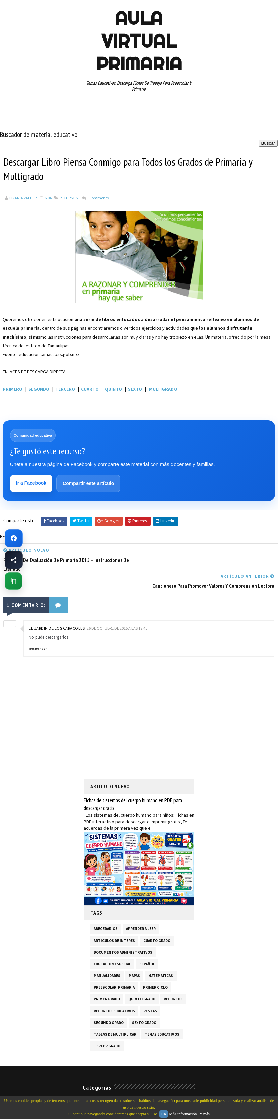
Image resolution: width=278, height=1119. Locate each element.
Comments (98, 197)
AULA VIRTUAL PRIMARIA (139, 41)
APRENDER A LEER (141, 911)
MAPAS (134, 958)
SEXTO (135, 389)
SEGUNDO (38, 389)
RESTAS (150, 993)
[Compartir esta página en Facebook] (14, 560)
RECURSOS (69, 197)
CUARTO (90, 389)
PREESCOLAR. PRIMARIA (114, 970)
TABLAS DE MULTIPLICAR (115, 1017)
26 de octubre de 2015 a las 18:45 (117, 611)
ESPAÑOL (147, 947)
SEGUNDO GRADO (109, 1005)
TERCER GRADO (107, 1029)
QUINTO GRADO (141, 982)
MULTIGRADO (163, 389)
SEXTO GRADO (144, 1005)
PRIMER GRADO (107, 982)
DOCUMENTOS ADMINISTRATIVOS (123, 935)
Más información (183, 1114)
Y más (204, 1114)
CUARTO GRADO (156, 923)
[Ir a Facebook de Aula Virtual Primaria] (14, 538)
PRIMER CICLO (155, 970)
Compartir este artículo (88, 484)
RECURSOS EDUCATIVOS (114, 993)
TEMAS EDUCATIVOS (162, 1017)
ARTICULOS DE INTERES (114, 923)
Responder (38, 631)
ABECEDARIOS (106, 911)
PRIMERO (12, 389)
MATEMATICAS (160, 958)
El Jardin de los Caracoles (57, 611)
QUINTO (113, 389)
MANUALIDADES (107, 958)
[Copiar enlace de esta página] (13, 581)
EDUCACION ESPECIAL (112, 947)
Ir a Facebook (31, 483)
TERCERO (65, 389)
